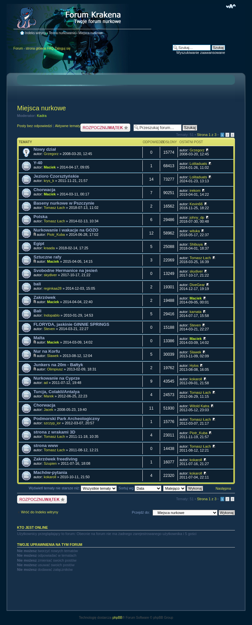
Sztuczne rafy (47, 257)
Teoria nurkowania (62, 33)
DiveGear (197, 285)
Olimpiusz (55, 369)
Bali (37, 310)
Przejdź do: (141, 512)
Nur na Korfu (46, 351)
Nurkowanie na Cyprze (56, 378)
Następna (223, 488)
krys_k (49, 181)
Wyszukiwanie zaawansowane (200, 53)
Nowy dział (44, 149)
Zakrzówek (44, 297)
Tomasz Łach (54, 208)
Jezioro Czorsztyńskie (56, 176)
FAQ (50, 48)
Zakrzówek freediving (55, 459)
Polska (40, 216)
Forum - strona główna (29, 48)
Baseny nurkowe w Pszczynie (63, 203)
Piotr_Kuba (56, 234)
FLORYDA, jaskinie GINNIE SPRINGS (71, 324)
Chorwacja (44, 189)
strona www (45, 445)
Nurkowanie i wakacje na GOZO (65, 230)
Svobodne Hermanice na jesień (65, 270)
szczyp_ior (52, 423)
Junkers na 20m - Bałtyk (58, 364)
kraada (49, 248)
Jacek (48, 410)
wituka (195, 231)
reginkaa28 (52, 288)
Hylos (194, 366)
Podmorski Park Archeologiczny (66, 418)
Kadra (42, 116)
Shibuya (196, 244)
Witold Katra (199, 406)
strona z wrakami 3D (54, 432)
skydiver (50, 275)
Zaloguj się (62, 48)
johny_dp (197, 217)
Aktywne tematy (67, 126)
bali (37, 283)
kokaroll (196, 379)
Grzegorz (51, 154)
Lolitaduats (198, 164)
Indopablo (51, 315)
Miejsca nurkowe (90, 33)
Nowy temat (105, 127)
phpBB (117, 617)
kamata (195, 312)
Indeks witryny (35, 33)
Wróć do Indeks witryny (39, 512)
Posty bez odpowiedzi (34, 126)
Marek (49, 396)
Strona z (206, 135)
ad (46, 383)
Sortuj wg (139, 488)
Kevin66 (196, 204)
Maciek (50, 167)
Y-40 (37, 162)
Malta (39, 337)
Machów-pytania (50, 472)
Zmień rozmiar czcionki (231, 6)
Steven (49, 329)
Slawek (52, 356)
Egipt (38, 243)
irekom (195, 190)
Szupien (50, 463)
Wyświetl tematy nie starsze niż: (73, 488)
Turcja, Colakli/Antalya (56, 391)
